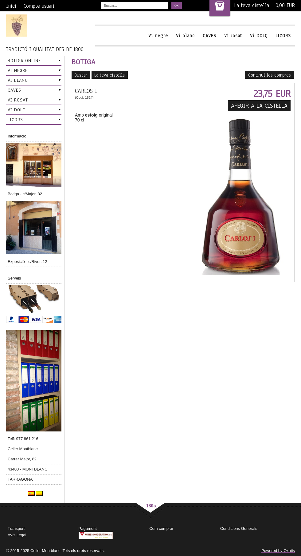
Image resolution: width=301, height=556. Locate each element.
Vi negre (158, 36)
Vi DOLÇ (259, 36)
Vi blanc (185, 36)
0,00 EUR (285, 5)
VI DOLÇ (16, 110)
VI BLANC (18, 80)
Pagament (88, 528)
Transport (16, 528)
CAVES (209, 36)
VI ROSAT (18, 100)
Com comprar (161, 528)
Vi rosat (233, 36)
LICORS (283, 36)
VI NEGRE (18, 70)
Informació (17, 136)
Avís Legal (17, 535)
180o (151, 505)
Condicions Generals (238, 528)
